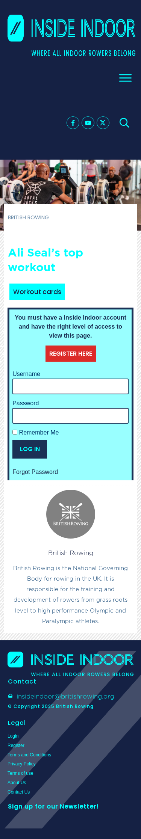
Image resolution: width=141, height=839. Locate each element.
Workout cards (37, 291)
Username (26, 374)
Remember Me (35, 432)
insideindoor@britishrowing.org (65, 696)
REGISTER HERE (70, 353)
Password (25, 403)
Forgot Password (35, 472)
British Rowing (70, 553)
